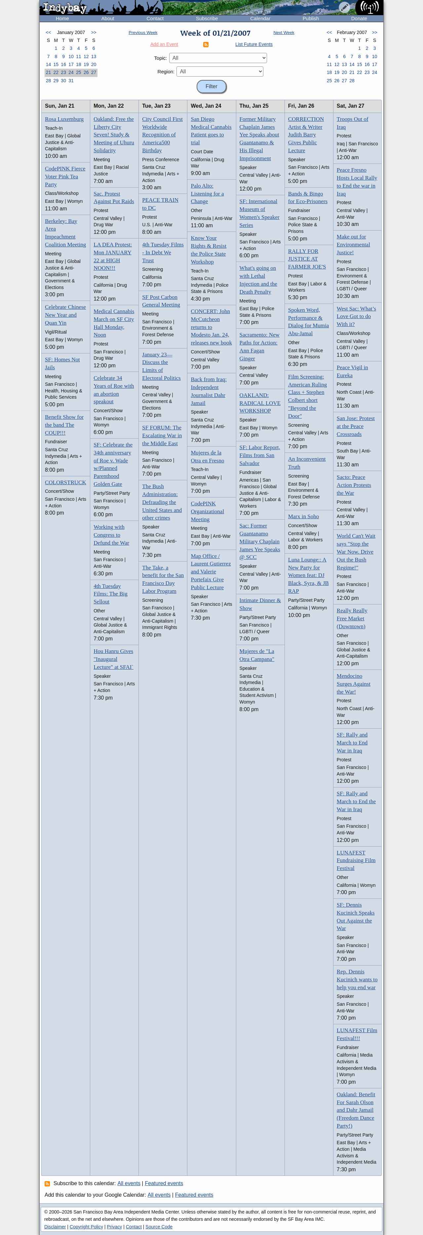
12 (86, 56)
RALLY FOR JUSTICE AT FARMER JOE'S (307, 259)
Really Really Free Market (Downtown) (352, 618)
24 (71, 72)
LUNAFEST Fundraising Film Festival (356, 861)
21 (48, 72)
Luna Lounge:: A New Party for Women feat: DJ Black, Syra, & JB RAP (308, 575)
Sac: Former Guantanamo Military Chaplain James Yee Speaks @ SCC (260, 541)
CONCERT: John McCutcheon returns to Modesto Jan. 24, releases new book (211, 327)
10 (71, 56)
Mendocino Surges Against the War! (353, 684)
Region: (166, 71)
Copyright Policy (86, 1226)
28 (48, 80)
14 (48, 64)
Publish (311, 18)
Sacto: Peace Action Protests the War (354, 485)
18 (78, 64)
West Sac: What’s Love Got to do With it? (356, 317)
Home (62, 18)
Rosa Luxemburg (64, 119)
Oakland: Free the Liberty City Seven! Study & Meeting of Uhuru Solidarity (114, 135)
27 (93, 72)
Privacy (114, 1226)
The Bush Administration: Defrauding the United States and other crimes (162, 502)
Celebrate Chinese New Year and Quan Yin (65, 315)
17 (71, 64)
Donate (359, 18)
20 (93, 64)
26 (86, 72)
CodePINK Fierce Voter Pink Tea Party (65, 176)
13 (93, 56)
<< (48, 32)
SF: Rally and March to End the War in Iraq (356, 801)
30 (63, 80)
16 (63, 64)
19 (86, 64)
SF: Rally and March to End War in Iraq (352, 743)
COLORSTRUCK (65, 482)
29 (55, 80)
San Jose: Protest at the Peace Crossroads (356, 426)
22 (55, 72)
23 (63, 72)
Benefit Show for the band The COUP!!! (64, 425)
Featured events (164, 1183)
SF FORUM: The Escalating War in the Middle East (162, 435)
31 (71, 80)
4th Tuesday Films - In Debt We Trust (163, 252)
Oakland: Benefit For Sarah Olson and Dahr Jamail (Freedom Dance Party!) (356, 1110)
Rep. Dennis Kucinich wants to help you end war (357, 979)
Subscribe (207, 18)
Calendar (260, 18)
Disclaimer (55, 1226)
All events (129, 1183)
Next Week (283, 32)
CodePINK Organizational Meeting (207, 511)
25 (78, 72)
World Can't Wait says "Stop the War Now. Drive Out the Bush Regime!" (356, 551)
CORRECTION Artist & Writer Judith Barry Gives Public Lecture (306, 135)
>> (93, 32)
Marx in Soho (303, 516)
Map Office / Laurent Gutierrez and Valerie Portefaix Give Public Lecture (211, 572)
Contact (155, 18)
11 (78, 56)
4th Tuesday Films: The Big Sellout (111, 594)
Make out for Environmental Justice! (353, 245)
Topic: (160, 58)
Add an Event (164, 44)
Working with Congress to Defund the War (111, 535)
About (107, 18)
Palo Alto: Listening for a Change (207, 194)
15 (55, 64)
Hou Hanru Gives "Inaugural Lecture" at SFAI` (114, 659)
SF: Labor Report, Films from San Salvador (260, 455)
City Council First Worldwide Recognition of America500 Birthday (162, 135)
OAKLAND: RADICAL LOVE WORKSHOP (260, 403)
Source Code (159, 1226)
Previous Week (143, 32)
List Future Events (254, 44)
